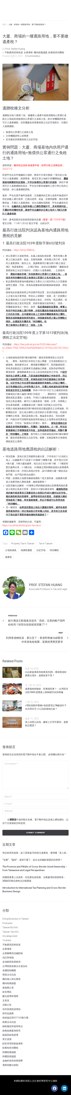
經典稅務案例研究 (11, 1030)
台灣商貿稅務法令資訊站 (14, 966)
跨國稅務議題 (9, 1052)
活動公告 (6, 1004)
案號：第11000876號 (54, 219)
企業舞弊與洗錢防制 (12, 953)
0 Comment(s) (32, 56)
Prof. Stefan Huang (15, 49)
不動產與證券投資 (14, 52)
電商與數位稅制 (10, 1065)
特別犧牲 (54, 550)
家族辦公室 (8, 987)
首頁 (4, 24)
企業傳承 (28, 52)
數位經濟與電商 (10, 996)
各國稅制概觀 (9, 970)
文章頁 (5, 1000)
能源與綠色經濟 (10, 1035)
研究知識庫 (8, 1013)
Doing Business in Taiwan (15, 918)
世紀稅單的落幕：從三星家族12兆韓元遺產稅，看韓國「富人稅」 (35, 853)
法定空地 (40, 550)
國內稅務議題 (40, 52)
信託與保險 (8, 957)
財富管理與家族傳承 (12, 1043)
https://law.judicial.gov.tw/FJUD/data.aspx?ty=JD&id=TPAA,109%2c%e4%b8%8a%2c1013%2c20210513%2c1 (35, 348)
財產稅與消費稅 (56, 52)
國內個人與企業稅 (11, 979)
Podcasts (7, 923)
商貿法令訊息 (9, 974)
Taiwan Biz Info (10, 927)
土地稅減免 (10, 550)
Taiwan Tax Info (10, 931)
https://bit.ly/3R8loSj (24, 250)
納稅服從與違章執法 (12, 1026)
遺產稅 (8, 557)
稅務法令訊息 (9, 1022)
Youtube (6, 940)
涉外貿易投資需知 (11, 1009)
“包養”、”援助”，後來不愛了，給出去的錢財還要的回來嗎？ (32, 860)
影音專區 (6, 992)
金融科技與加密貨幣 (12, 1060)
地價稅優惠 (26, 550)
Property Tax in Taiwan (22, 543)
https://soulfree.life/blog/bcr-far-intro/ (21, 525)
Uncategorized (9, 936)
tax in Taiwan (46, 543)
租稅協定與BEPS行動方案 (15, 1017)
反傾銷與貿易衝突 (11, 961)
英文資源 (6, 1039)
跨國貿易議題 (9, 1056)
